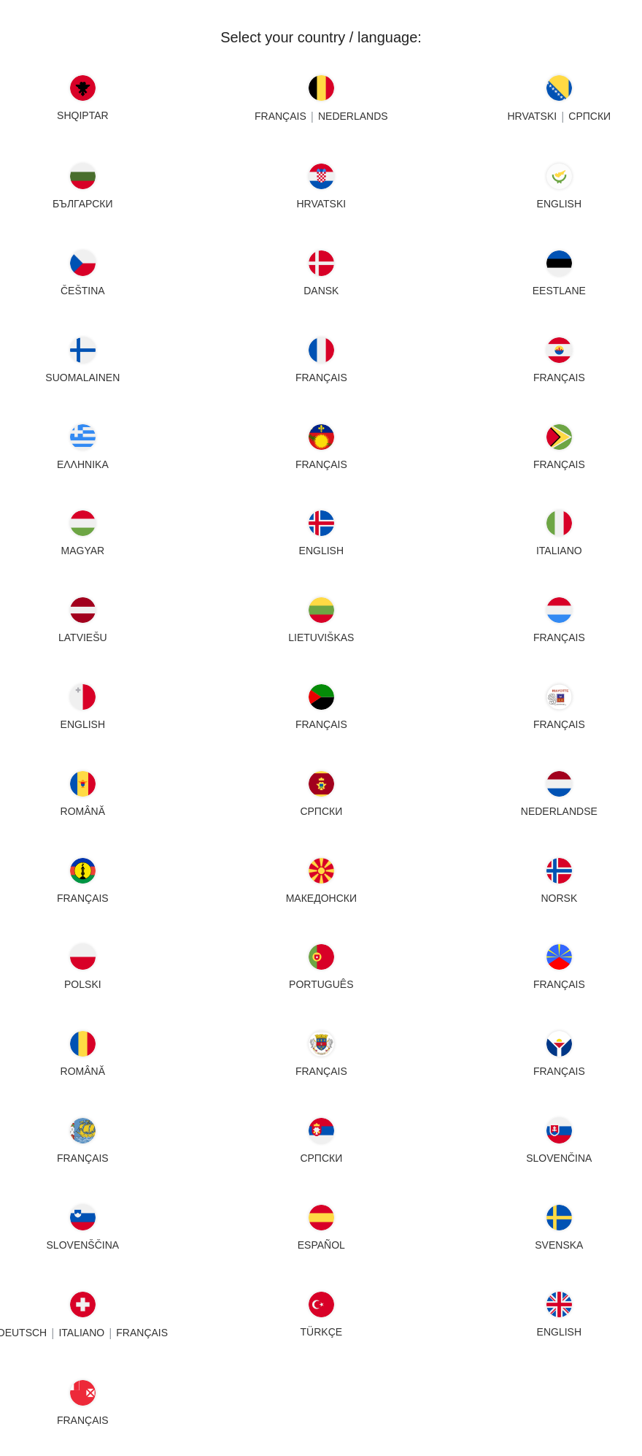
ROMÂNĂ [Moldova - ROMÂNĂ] (83, 811)
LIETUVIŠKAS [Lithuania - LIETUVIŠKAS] (321, 637)
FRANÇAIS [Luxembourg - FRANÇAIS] (559, 637)
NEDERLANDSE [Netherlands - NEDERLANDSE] (559, 811)
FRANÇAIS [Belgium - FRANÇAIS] (280, 116)
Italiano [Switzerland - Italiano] (81, 1332)
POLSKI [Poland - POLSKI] (82, 984)
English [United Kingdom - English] (559, 1332)
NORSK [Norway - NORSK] (559, 898)
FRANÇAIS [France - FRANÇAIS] (321, 377)
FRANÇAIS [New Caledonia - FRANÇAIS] (83, 898)
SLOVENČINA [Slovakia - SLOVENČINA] (559, 1158)
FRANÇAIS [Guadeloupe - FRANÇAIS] (321, 464)
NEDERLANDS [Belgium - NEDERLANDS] (353, 116)
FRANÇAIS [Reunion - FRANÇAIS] (559, 984)
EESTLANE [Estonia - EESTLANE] (559, 290)
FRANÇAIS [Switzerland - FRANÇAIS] (142, 1332)
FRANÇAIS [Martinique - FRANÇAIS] (321, 724)
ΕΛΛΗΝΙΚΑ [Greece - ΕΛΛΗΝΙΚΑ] (83, 464)
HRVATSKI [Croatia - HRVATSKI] (321, 204)
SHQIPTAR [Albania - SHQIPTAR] (83, 115)
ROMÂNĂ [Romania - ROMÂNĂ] (83, 1071)
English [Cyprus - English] (559, 204)
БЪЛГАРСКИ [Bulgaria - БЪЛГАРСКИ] (82, 204)
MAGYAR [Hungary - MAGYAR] (83, 550)
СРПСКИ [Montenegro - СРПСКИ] (321, 811)
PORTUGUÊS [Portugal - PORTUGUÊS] (321, 984)
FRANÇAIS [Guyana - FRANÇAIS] (559, 464)
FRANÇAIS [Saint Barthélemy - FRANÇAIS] (321, 1071)
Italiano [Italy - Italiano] (559, 550)
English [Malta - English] (83, 724)
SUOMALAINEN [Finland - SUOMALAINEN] (82, 377)
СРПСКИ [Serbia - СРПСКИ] (321, 1158)
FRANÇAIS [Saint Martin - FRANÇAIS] (559, 1071)
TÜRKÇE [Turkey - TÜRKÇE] (321, 1332)
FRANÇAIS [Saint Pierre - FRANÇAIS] (83, 1158)
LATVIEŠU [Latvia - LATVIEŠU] (82, 637)
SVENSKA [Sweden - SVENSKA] (559, 1245)
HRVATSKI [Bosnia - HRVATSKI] (532, 116)
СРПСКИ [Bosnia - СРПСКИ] (590, 116)
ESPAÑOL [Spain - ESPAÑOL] (320, 1245)
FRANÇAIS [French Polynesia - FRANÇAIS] (559, 377)
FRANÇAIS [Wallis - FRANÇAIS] (83, 1420)
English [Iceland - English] (320, 550)
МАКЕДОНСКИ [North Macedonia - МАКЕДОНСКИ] (320, 898)
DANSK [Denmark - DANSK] (321, 290)
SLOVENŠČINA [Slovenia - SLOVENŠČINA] (83, 1245)
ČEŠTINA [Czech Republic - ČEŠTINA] (83, 290)
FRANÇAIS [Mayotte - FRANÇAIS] (559, 724)
